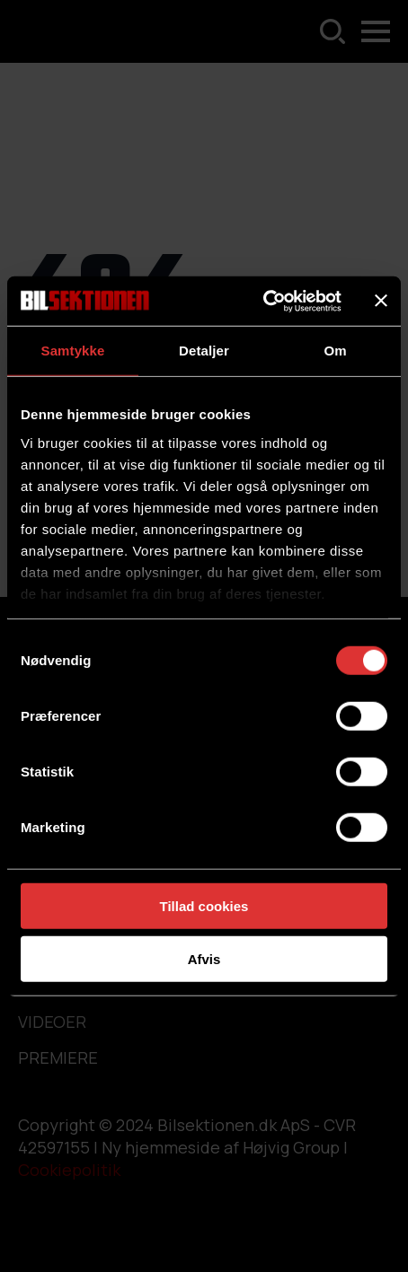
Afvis (204, 959)
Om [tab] (335, 350)
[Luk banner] (381, 300)
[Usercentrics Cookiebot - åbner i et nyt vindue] (262, 300)
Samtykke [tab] (73, 350)
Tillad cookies (204, 906)
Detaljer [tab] (204, 350)
